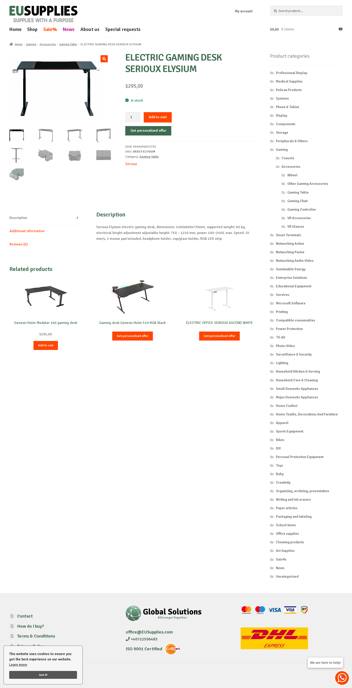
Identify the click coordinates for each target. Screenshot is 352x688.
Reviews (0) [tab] (18, 244)
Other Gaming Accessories (307, 183)
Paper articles (286, 508)
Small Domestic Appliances (297, 389)
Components (285, 124)
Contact (25, 616)
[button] (104, 58)
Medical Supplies (289, 81)
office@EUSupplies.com (149, 632)
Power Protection (289, 329)
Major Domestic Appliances (297, 397)
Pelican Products (289, 90)
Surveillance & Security (294, 354)
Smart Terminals (288, 235)
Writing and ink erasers (293, 499)
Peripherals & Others (292, 141)
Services (282, 295)
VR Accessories (299, 218)
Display (281, 115)
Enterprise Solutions (291, 277)
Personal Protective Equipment (299, 457)
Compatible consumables (295, 320)
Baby (280, 474)
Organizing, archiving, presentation (302, 491)
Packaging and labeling (294, 516)
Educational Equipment (293, 286)
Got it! (43, 675)
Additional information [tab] (26, 231)
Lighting (282, 363)
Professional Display (291, 73)
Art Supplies (285, 550)
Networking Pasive (290, 252)
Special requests (123, 29)
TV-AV (280, 337)
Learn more (18, 664)
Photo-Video (285, 346)
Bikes (280, 440)
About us (89, 29)
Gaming (31, 44)
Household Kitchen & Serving (298, 371)
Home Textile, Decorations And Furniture (307, 414)
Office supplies (287, 533)
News (69, 29)
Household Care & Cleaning (297, 380)
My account (244, 11)
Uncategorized (287, 576)
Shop (32, 29)
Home (15, 29)
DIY (278, 448)
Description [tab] (18, 218)
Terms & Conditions (36, 636)
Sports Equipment (289, 431)
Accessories (48, 44)
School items (286, 525)
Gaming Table (68, 44)
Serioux (131, 164)
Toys (279, 465)
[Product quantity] (133, 117)
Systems (282, 98)
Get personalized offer (148, 130)
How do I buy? (30, 626)
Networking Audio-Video (295, 260)
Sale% (50, 29)
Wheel (292, 175)
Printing (282, 312)
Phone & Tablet (287, 107)
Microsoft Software (291, 303)
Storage (282, 132)
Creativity (283, 482)
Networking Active (290, 243)
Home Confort (286, 406)
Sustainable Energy (291, 269)
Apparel (282, 423)
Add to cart (158, 117)
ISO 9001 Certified (144, 649)
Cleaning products (290, 542)
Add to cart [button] (45, 345)
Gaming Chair (297, 201)
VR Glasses (295, 226)
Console (288, 158)
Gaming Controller (301, 209)
